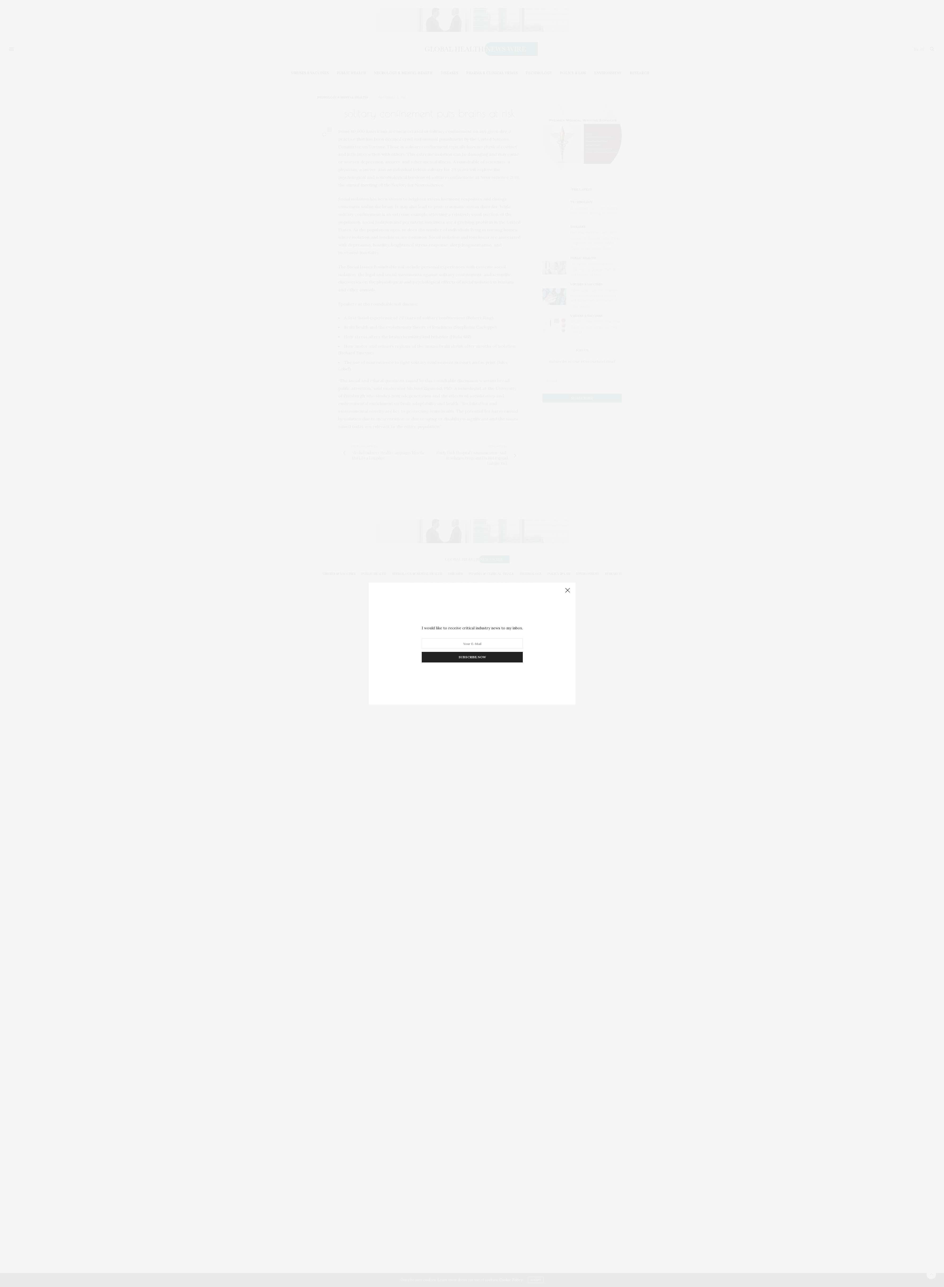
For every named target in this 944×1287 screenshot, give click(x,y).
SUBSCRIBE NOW (472, 657)
